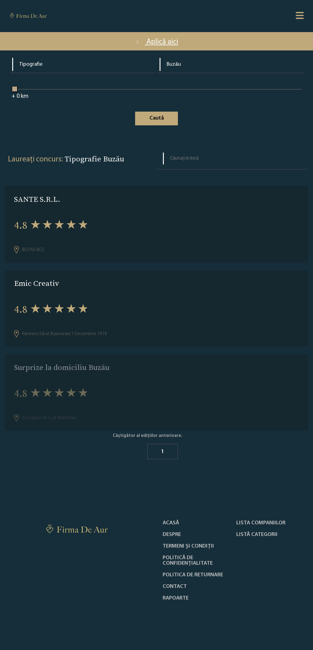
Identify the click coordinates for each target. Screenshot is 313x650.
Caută (156, 118)
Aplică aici (156, 42)
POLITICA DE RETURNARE (193, 575)
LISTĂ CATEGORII (257, 534)
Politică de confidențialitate (188, 560)
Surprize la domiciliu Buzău (61, 367)
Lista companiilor (260, 523)
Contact (175, 586)
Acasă (171, 523)
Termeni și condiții (188, 546)
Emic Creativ (36, 283)
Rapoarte (176, 598)
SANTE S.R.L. (37, 199)
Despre (172, 534)
